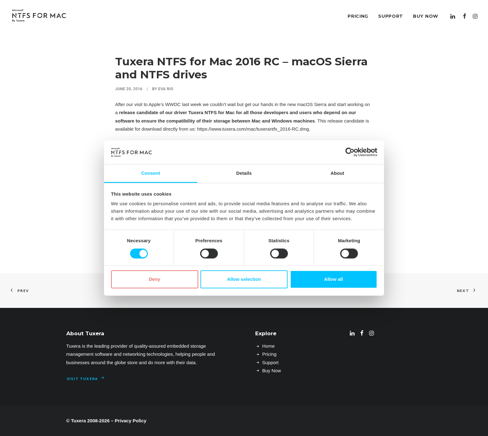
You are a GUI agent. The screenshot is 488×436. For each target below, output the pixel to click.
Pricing (358, 16)
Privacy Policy (131, 420)
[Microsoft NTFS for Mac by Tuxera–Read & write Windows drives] (39, 16)
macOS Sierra (311, 104)
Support (390, 16)
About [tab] (337, 173)
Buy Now (425, 16)
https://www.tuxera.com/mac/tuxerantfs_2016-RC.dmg (253, 129)
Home (268, 346)
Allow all (333, 279)
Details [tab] (244, 173)
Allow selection (244, 279)
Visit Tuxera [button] (86, 379)
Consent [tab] (150, 173)
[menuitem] (358, 16)
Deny (154, 279)
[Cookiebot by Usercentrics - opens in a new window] (350, 152)
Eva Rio (166, 89)
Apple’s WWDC (165, 104)
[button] (453, 16)
